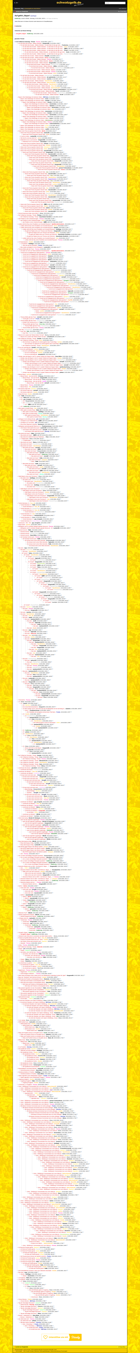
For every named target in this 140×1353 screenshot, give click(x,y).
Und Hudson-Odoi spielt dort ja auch (30, 428)
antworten (18, 26)
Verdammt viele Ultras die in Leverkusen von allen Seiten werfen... (35, 936)
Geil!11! (20, 886)
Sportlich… (30, 792)
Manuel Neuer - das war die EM (29, 376)
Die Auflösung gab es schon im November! (44, 722)
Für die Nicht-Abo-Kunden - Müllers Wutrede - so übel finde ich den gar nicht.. (41, 45)
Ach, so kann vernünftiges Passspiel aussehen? (30, 855)
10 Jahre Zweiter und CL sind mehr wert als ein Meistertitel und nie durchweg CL (44, 708)
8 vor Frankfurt (22, 1047)
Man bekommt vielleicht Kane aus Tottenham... (33, 437)
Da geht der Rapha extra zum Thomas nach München (39, 231)
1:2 (23, 1283)
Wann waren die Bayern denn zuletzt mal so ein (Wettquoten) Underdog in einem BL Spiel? (42, 975)
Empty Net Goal (22, 394)
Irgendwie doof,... (29, 1093)
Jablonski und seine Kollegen (28, 1050)
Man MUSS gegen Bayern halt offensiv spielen (30, 846)
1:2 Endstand (24, 243)
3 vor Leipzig (21, 1020)
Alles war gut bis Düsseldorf (30, 245)
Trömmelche (21, 700)
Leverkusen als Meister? (24, 771)
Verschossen (34, 1297)
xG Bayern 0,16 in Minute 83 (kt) (26, 419)
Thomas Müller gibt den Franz (26, 249)
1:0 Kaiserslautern (23, 242)
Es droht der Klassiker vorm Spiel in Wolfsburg (30, 1000)
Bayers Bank (21, 524)
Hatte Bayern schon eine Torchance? (28, 476)
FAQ (22, 8)
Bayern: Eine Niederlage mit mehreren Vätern (30, 97)
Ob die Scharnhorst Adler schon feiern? (28, 213)
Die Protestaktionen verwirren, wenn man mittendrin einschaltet (34, 1270)
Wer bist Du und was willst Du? (29, 138)
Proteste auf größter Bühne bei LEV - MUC (29, 937)
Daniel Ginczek (24, 1304)
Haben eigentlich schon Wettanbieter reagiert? (30, 1075)
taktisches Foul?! (22, 912)
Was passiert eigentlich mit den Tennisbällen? (30, 988)
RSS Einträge (18, 1351)
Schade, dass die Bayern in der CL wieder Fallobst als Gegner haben (36, 356)
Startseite (17, 8)
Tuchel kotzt (24, 920)
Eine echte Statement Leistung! (29, 424)
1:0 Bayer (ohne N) (23, 918)
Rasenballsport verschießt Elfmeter (27, 1068)
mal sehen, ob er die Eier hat (28, 952)
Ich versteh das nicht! (32, 1327)
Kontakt (31, 1351)
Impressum (36, 1351)
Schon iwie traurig (23, 818)
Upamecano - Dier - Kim (24, 522)
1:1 (21, 1281)
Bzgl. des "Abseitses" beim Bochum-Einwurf (29, 977)
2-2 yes (27, 1284)
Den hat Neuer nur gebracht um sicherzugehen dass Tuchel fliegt (40, 342)
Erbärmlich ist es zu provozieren (29, 139)
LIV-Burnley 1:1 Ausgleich (25, 1084)
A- (15, 3)
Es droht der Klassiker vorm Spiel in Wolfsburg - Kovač (39, 1012)
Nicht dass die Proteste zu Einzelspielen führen (30, 979)
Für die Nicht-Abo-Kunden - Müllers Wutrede (30, 43)
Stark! (32, 461)
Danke (37, 311)
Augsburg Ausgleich (23, 1079)
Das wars (20, 548)
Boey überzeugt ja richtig (24, 841)
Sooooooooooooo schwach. (28, 1070)
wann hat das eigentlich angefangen (30, 819)
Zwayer (20, 948)
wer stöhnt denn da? (23, 1319)
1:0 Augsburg (21, 1277)
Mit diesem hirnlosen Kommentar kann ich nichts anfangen (36, 1106)
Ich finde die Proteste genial (25, 1247)
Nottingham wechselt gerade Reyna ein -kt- (29, 426)
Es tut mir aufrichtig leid (24, 347)
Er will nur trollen (25, 136)
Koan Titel (21, 329)
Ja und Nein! (30, 812)
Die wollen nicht (25, 478)
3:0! (19, 395)
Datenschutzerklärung (55, 1351)
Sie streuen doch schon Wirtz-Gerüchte (35, 540)
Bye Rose (20, 1272)
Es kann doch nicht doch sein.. (28, 775)
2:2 (28, 1288)
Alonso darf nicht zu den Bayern (33, 748)
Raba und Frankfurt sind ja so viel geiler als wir (30, 1032)
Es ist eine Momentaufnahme (30, 707)
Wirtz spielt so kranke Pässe (25, 408)
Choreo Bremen (22, 1299)
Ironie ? (27, 710)
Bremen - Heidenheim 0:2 (25, 1315)
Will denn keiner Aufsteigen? (28, 1322)
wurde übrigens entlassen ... (28, 973)
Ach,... (22, 868)
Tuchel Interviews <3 (23, 503)
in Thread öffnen (122, 11)
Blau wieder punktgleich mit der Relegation (32, 247)
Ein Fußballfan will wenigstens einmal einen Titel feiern (41, 712)
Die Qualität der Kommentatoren (31, 1066)
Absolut (22, 1274)
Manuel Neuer (22, 374)
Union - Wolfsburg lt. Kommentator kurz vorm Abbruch (32, 1086)
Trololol (25, 900)
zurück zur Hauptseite (22, 11)
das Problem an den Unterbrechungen (28, 218)
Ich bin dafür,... (24, 998)
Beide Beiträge (28, 789)
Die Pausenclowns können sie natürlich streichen (33, 1256)
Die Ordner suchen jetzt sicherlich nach (31, 941)
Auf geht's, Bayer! (23, 932)
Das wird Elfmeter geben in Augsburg (38, 1290)
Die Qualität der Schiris (24, 1048)
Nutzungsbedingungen (45, 1351)
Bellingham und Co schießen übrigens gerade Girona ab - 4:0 (36, 528)
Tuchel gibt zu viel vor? (29, 318)
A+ (17, 3)
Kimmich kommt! (22, 530)
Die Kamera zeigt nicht (24, 388)
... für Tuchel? (24, 553)
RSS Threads (25, 1351)
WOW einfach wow (23, 1022)
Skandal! (23, 943)
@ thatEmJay (55, 18)
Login (120, 8)
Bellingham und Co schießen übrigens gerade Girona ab (33, 526)
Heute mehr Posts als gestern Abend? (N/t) (29, 131)
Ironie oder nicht (25, 887)
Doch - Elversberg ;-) (28, 1324)
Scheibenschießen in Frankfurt (26, 1072)
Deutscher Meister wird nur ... (28, 882)
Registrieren (124, 8)
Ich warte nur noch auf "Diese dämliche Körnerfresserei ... (36, 250)
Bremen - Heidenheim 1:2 (27, 1317)
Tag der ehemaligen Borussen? (26, 1303)
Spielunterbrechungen (24, 997)
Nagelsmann (21, 970)
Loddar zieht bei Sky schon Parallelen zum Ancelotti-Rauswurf (34, 224)
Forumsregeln (64, 1351)
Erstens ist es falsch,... (35, 1241)
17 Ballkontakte (25, 438)
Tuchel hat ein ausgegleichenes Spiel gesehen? (35, 266)
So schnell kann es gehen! (25, 963)
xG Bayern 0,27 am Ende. (27, 422)
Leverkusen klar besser (24, 768)
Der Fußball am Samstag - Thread (25, 41)
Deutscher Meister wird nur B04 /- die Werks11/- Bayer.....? (33, 866)
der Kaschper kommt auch (27, 537)
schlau (20, 945)
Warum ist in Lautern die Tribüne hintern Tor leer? (31, 335)
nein (22, 853)
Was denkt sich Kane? (24, 433)
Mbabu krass (21, 1039)
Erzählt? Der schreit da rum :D (30, 322)
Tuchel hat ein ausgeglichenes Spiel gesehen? (33, 252)
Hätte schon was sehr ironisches (31, 871)
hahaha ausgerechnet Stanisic (26, 914)
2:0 (19, 701)
